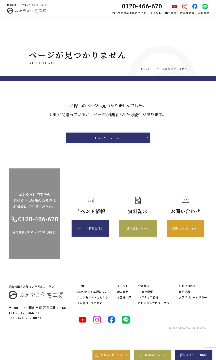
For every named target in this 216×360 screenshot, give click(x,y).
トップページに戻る (108, 138)
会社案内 (203, 13)
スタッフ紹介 (150, 297)
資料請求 (184, 292)
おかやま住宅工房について (129, 13)
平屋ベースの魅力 (91, 303)
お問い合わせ (187, 286)
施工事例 (170, 13)
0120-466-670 (38, 219)
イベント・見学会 (197, 355)
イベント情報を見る (90, 228)
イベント (155, 13)
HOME (145, 68)
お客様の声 (187, 13)
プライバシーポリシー (193, 297)
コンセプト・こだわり (94, 297)
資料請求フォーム (155, 355)
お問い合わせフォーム (114, 355)
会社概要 (147, 292)
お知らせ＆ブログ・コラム (155, 303)
